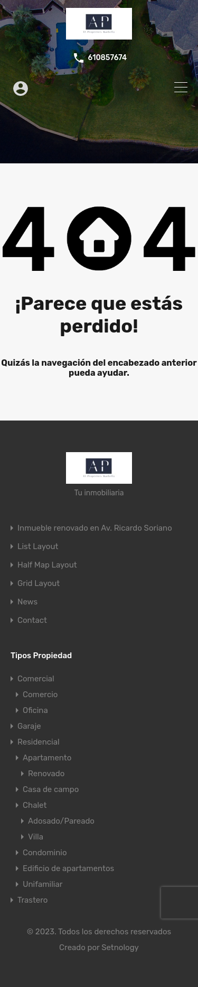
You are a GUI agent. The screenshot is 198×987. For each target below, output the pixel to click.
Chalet (34, 805)
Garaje (29, 726)
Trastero (32, 900)
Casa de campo (51, 789)
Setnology (120, 947)
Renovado (46, 773)
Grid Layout (38, 584)
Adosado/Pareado (61, 821)
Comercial (35, 678)
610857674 (107, 58)
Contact (32, 620)
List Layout (37, 547)
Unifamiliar (42, 884)
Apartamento (47, 758)
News (27, 602)
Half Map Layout (47, 565)
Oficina (35, 710)
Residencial (38, 742)
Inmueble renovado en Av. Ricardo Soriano (94, 528)
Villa (35, 837)
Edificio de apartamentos (68, 868)
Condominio (45, 852)
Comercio (40, 694)
